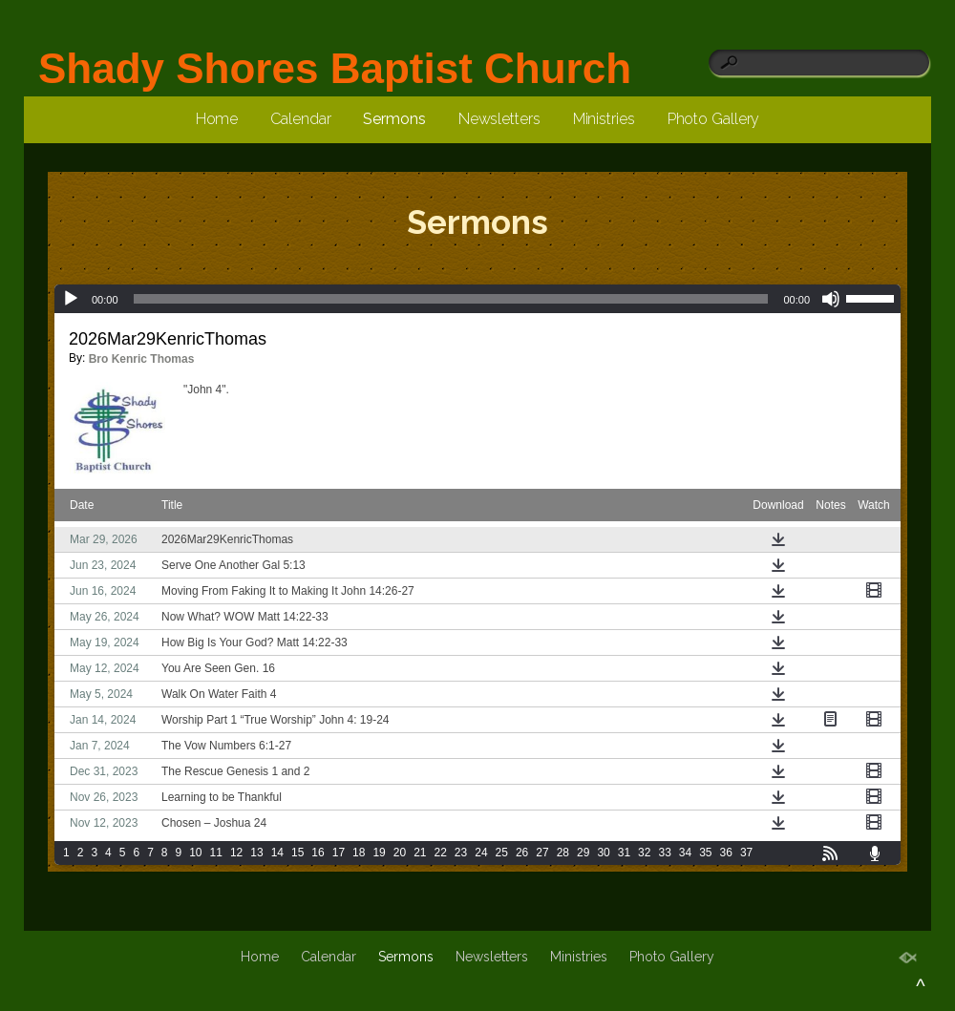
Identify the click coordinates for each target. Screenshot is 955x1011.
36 (726, 852)
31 (624, 852)
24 (481, 852)
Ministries (604, 119)
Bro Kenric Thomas (142, 359)
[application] (477, 298)
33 (664, 852)
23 (461, 852)
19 (378, 852)
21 (420, 852)
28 (563, 852)
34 (685, 852)
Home (217, 119)
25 (502, 852)
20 (399, 852)
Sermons (394, 119)
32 (644, 852)
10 (195, 852)
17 (338, 852)
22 (441, 852)
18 (358, 852)
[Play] (70, 298)
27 (542, 852)
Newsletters (499, 119)
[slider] (451, 299)
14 (277, 852)
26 (522, 852)
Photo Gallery (714, 119)
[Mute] (830, 298)
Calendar (300, 119)
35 (705, 852)
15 (297, 852)
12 (236, 852)
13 (256, 852)
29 (583, 852)
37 (746, 852)
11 (216, 852)
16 (317, 852)
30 (603, 852)
